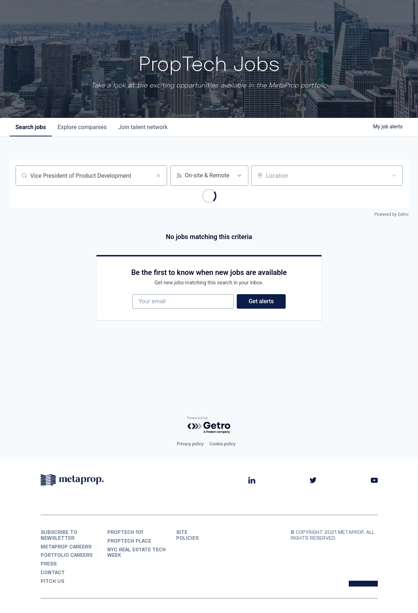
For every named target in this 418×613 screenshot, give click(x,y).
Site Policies (187, 535)
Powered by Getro (391, 214)
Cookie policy (223, 444)
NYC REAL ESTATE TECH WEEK (136, 552)
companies (82, 127)
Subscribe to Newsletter (59, 535)
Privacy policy (190, 444)
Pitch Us (52, 581)
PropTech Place (129, 541)
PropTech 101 (125, 532)
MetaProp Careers (66, 547)
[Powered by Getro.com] (209, 425)
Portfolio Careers (66, 555)
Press (49, 564)
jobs (31, 127)
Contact (53, 572)
